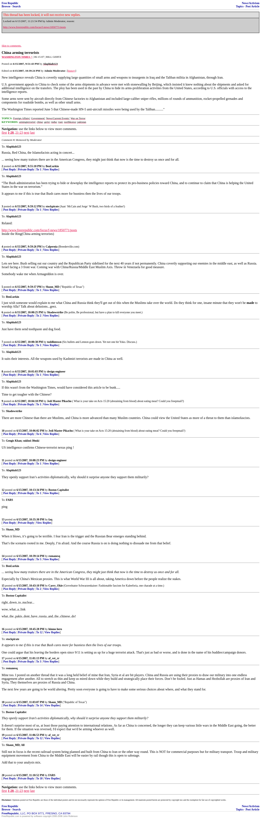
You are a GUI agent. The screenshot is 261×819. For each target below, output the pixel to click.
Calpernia (52, 246)
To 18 (39, 778)
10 (3, 430)
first (4, 132)
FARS (51, 775)
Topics (239, 6)
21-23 (19, 132)
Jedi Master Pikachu (59, 401)
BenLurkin (52, 166)
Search (16, 6)
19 (3, 735)
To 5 (38, 559)
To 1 (38, 169)
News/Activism (250, 3)
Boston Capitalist (59, 489)
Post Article (252, 6)
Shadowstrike (55, 312)
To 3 (38, 661)
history (71, 70)
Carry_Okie (56, 585)
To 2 (38, 315)
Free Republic (10, 3)
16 (3, 629)
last (32, 132)
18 (3, 702)
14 (3, 556)
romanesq (54, 556)
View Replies (50, 169)
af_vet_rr (53, 658)
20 (3, 775)
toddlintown (54, 341)
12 (3, 489)
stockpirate (52, 206)
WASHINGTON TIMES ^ (17, 56)
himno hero (55, 629)
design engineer (56, 371)
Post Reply (9, 169)
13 (3, 519)
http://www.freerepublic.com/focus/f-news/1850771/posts (34, 27)
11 (3, 460)
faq (50, 519)
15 (3, 585)
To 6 (38, 434)
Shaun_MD (52, 286)
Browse (6, 6)
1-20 (11, 132)
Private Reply (26, 169)
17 (3, 658)
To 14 (39, 705)
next (26, 132)
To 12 (39, 632)
